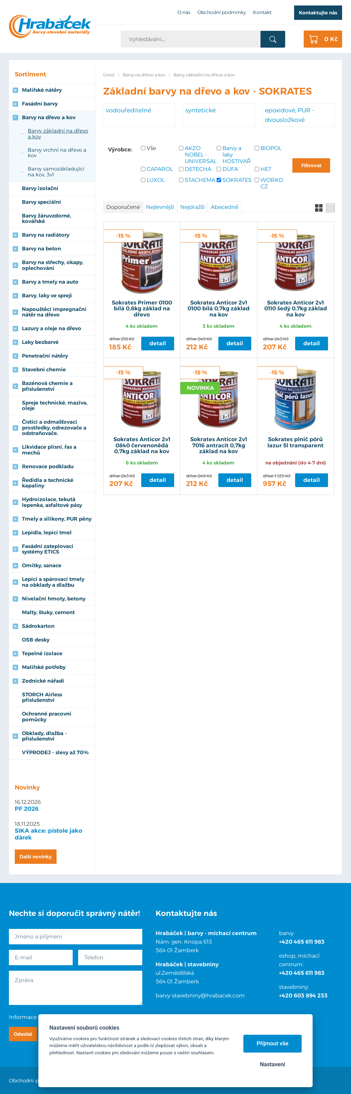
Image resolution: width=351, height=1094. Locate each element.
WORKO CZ (272, 183)
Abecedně (224, 207)
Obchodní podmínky (35, 1080)
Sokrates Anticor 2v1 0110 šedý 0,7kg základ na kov (295, 309)
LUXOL (156, 180)
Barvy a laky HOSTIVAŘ (236, 154)
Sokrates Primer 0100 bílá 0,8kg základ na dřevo (142, 309)
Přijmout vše (273, 1043)
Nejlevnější (160, 207)
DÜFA (230, 169)
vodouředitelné (128, 110)
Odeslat (23, 1034)
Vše (151, 148)
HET (266, 169)
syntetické (200, 110)
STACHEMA (199, 180)
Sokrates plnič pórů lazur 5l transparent (295, 442)
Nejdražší (192, 207)
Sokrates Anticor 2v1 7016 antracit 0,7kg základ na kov (218, 445)
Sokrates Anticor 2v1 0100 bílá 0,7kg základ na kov (218, 309)
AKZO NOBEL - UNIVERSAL (199, 154)
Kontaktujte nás (318, 13)
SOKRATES (236, 180)
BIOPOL (271, 148)
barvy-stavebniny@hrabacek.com (200, 995)
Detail (157, 343)
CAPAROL (160, 169)
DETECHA (198, 169)
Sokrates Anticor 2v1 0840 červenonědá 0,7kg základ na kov (141, 445)
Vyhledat (272, 39)
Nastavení (272, 1064)
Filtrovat (311, 165)
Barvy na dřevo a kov (144, 74)
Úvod (108, 74)
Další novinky (36, 857)
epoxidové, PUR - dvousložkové (289, 115)
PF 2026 (27, 808)
